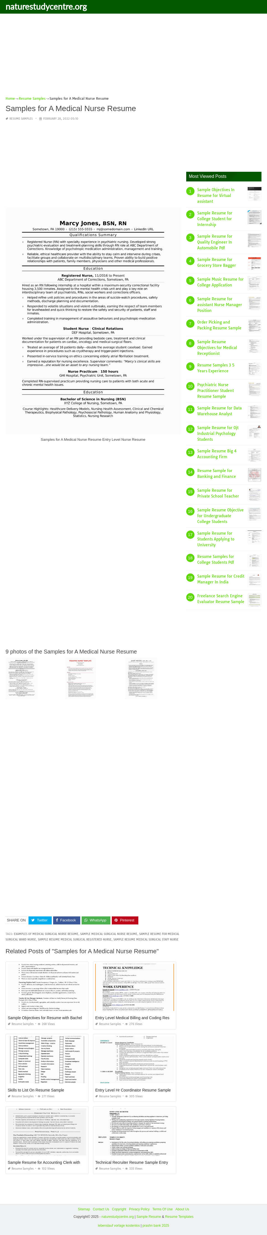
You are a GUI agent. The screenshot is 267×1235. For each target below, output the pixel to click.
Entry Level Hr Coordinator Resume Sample (133, 1090)
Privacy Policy (139, 1209)
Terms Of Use (162, 1209)
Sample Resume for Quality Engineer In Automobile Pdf (214, 242)
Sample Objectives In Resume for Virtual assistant (216, 195)
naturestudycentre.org (46, 6)
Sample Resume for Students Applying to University (215, 539)
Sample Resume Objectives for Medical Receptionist (217, 347)
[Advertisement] (133, 57)
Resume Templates (179, 1217)
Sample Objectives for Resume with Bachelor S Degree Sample (62, 1018)
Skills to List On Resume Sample (36, 1090)
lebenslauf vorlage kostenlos (119, 1226)
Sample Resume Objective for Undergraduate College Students (220, 516)
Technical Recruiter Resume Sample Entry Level (136, 1162)
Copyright (119, 1209)
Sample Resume (148, 1217)
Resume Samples (21, 119)
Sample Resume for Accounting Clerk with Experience (54, 1162)
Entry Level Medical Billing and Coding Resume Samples (144, 1018)
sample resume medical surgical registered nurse (75, 939)
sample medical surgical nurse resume (108, 934)
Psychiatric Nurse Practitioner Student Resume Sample (215, 390)
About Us (182, 1209)
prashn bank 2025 (155, 1226)
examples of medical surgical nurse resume (46, 934)
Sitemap (84, 1209)
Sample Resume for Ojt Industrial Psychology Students (218, 433)
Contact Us (101, 1209)
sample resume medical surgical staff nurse (145, 939)
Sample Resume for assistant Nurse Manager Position (219, 304)
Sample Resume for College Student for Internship (214, 219)
